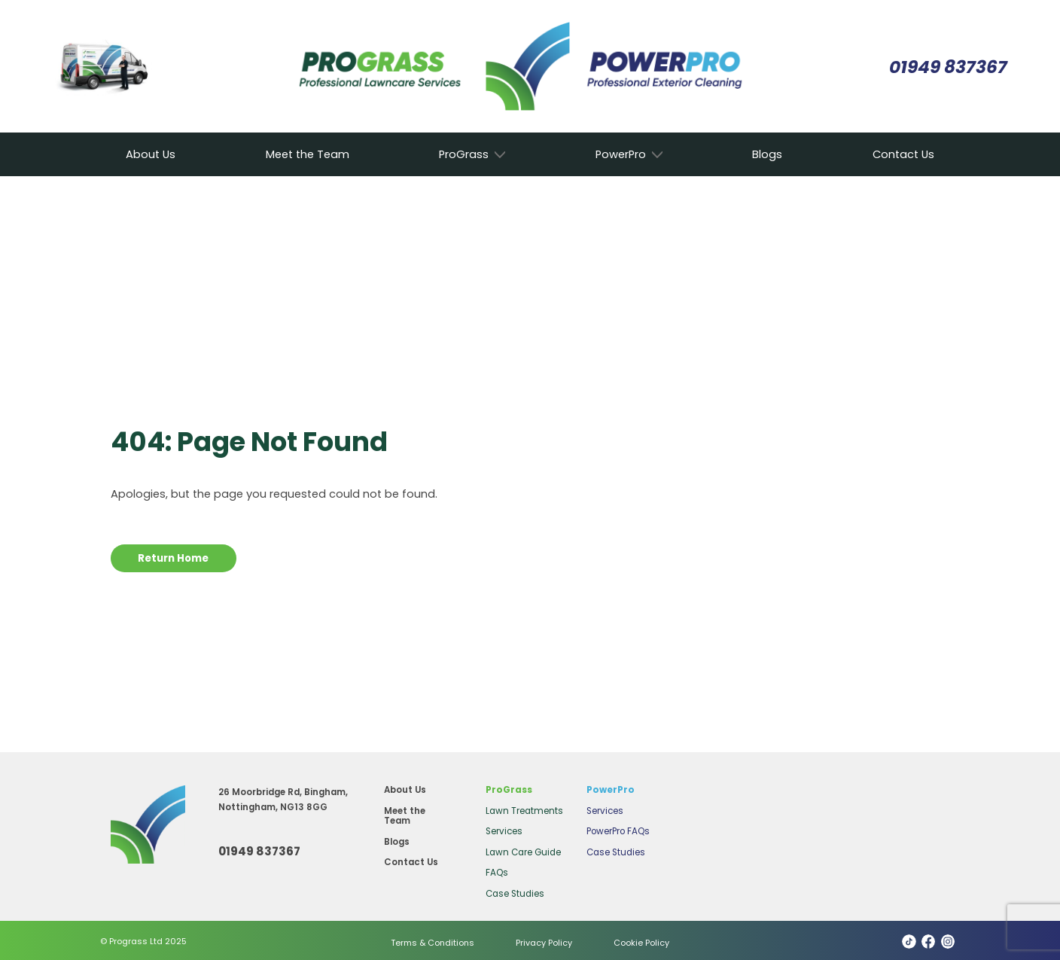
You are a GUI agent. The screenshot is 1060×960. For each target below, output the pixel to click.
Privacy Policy (544, 943)
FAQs (497, 873)
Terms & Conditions (432, 943)
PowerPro (620, 154)
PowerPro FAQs (618, 831)
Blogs (767, 154)
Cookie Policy (641, 943)
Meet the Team (307, 154)
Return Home (173, 558)
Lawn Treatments (524, 811)
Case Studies (515, 894)
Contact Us (903, 154)
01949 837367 (948, 66)
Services (504, 831)
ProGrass (464, 154)
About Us (150, 154)
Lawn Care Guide (523, 852)
